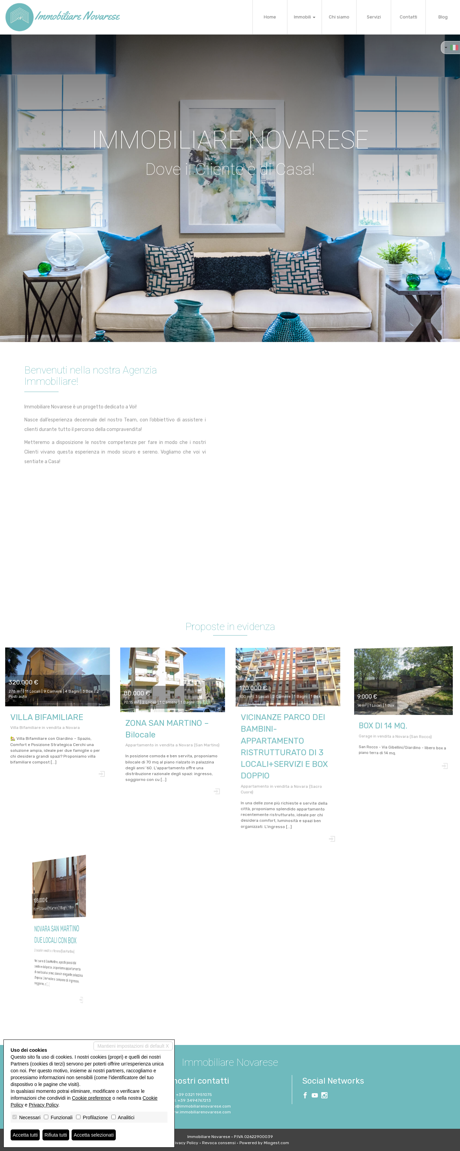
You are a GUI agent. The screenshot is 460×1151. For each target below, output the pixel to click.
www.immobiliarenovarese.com (200, 1112)
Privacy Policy (184, 1142)
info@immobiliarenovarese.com (200, 1106)
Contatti (408, 16)
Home (270, 16)
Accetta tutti (25, 1135)
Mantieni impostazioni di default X (133, 1046)
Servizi (374, 16)
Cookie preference (91, 1098)
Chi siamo (339, 16)
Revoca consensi (219, 1142)
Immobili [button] (304, 16)
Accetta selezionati (94, 1135)
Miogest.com (276, 1142)
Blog (443, 16)
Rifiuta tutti (56, 1135)
